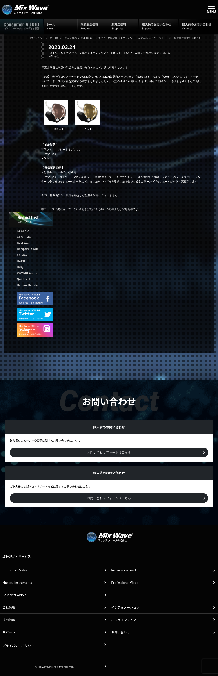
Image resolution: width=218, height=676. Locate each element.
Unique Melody (27, 285)
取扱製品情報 (92, 26)
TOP (31, 38)
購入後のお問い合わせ (159, 26)
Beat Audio (24, 243)
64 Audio (23, 231)
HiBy (20, 267)
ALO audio (24, 237)
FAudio (22, 255)
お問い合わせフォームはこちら (109, 452)
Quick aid (23, 279)
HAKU (21, 261)
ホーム (60, 26)
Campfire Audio (28, 249)
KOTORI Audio (27, 273)
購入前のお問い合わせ (198, 26)
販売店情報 (123, 26)
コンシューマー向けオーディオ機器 (57, 38)
